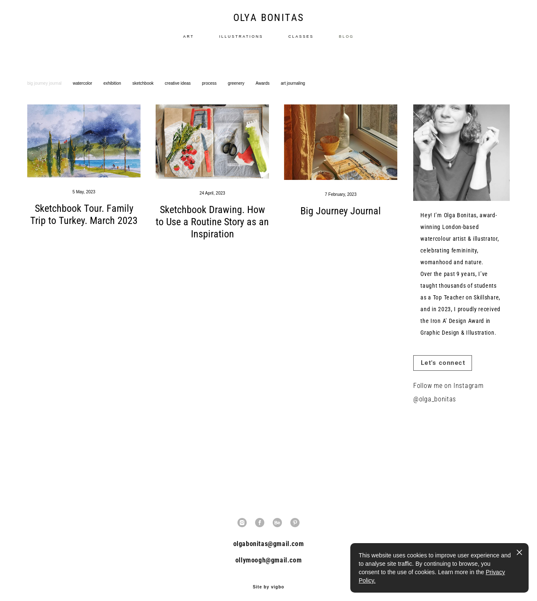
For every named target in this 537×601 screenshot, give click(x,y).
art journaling (293, 91)
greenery (236, 91)
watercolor (83, 91)
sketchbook (143, 91)
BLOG (346, 41)
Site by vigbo (268, 581)
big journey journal (45, 91)
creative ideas (178, 91)
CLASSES (300, 41)
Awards (263, 91)
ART (188, 41)
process (210, 91)
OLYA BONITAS (268, 22)
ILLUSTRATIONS (241, 41)
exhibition (112, 91)
